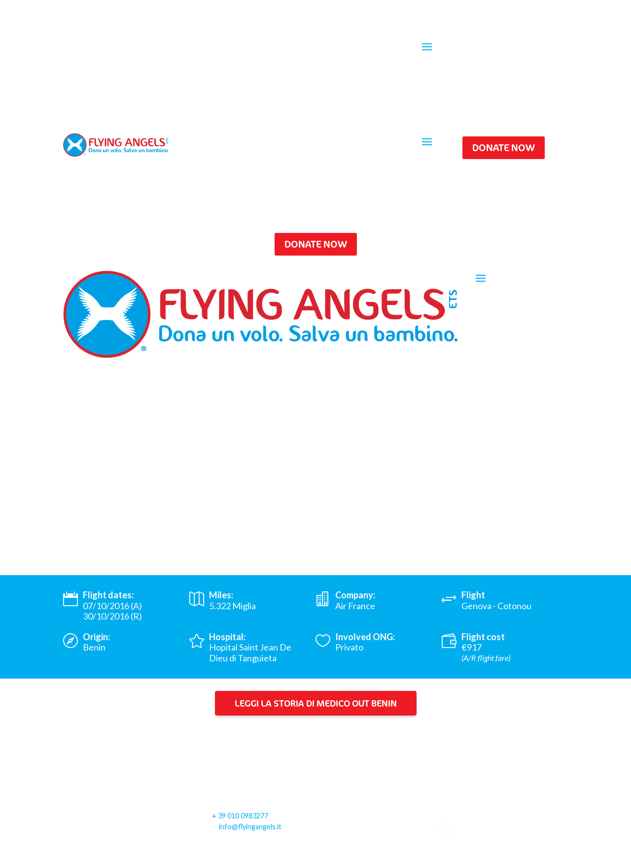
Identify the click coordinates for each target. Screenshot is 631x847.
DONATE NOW (503, 147)
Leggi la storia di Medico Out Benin (316, 703)
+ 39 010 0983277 (240, 816)
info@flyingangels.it (250, 826)
